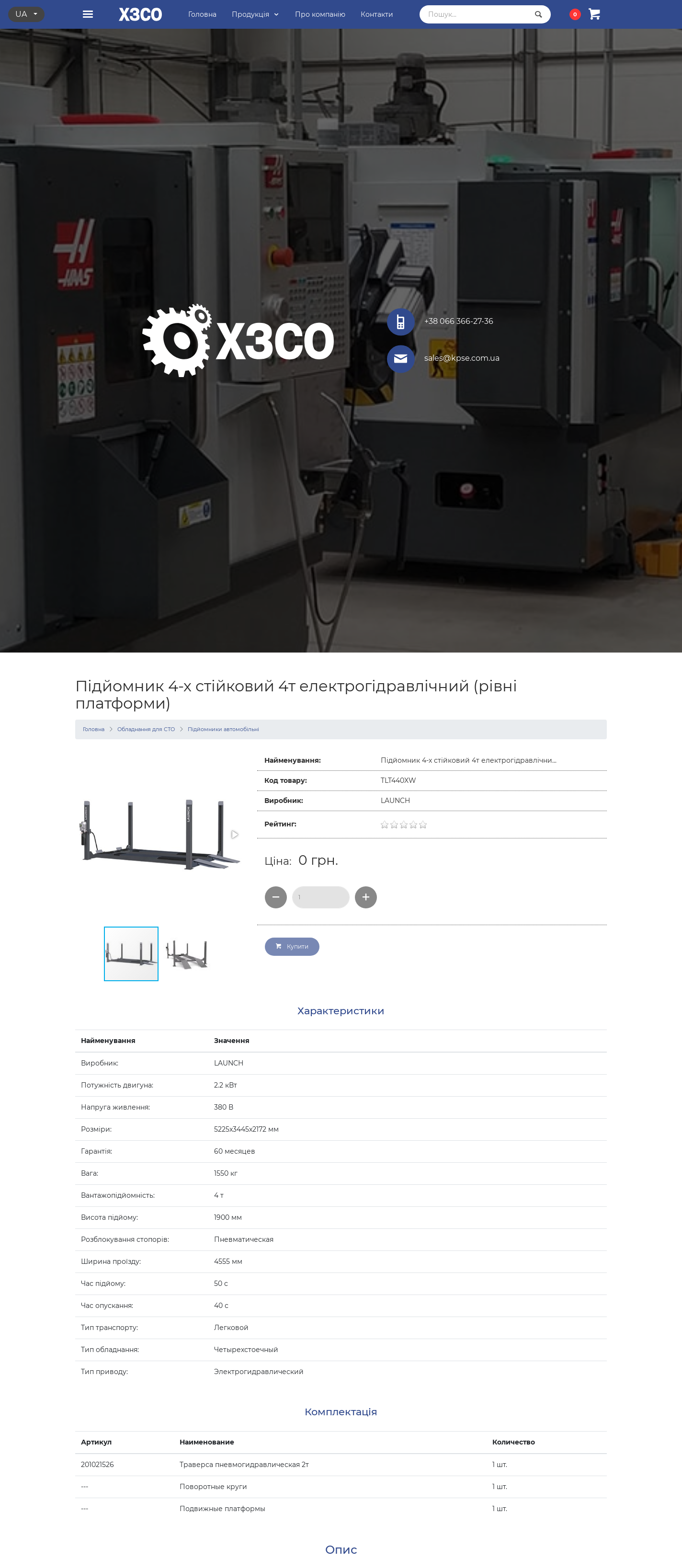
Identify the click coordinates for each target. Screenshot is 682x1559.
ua (22, 14)
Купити (292, 946)
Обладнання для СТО (146, 729)
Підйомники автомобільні (223, 729)
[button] (234, 834)
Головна (93, 729)
